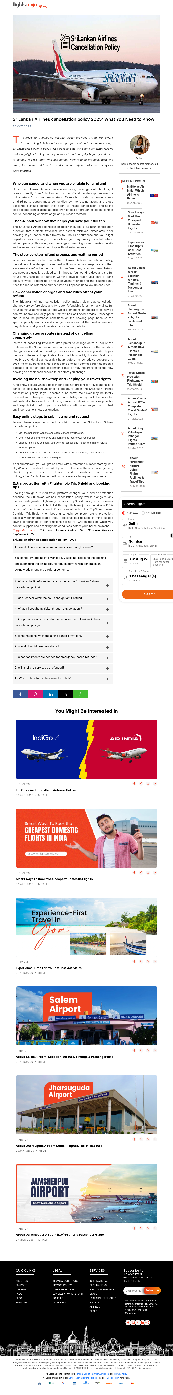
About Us (22, 1280)
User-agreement (63, 1289)
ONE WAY (130, 513)
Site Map (21, 1302)
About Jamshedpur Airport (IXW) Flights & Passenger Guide (60, 1234)
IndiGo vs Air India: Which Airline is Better (46, 790)
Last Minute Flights (103, 1298)
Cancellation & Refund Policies (82, 1378)
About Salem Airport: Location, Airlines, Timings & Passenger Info (65, 1057)
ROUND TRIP (152, 513)
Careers (21, 1289)
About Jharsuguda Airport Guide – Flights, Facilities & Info (59, 1146)
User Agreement (101, 1374)
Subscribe (152, 1290)
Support (21, 1285)
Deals (93, 1311)
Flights (94, 1302)
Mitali (42, 795)
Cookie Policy (62, 1302)
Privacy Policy (62, 1285)
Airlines (95, 1306)
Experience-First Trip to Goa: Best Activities (49, 968)
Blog (19, 1298)
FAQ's (19, 1293)
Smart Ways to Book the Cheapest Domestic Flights (54, 879)
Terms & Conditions (65, 1280)
